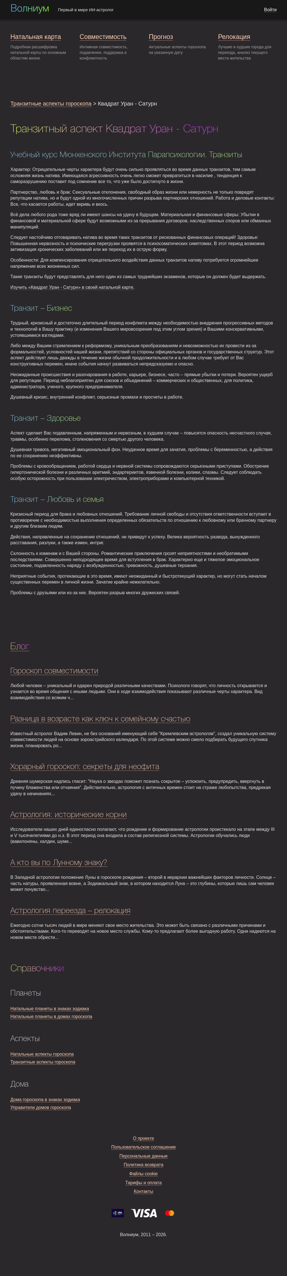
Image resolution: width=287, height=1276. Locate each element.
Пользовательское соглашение (143, 1147)
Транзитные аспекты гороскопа (50, 103)
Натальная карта (35, 36)
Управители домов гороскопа (40, 1107)
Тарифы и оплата (143, 1182)
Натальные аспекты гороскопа (42, 1054)
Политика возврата (143, 1164)
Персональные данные (143, 1156)
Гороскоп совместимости (54, 671)
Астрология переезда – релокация (70, 910)
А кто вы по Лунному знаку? (58, 862)
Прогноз (161, 36)
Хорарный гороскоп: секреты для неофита (84, 766)
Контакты (143, 1191)
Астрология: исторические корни (68, 814)
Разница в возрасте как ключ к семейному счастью (100, 719)
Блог (19, 646)
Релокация (234, 36)
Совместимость (103, 36)
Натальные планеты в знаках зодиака (49, 1008)
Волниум (29, 8)
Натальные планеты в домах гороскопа (51, 1016)
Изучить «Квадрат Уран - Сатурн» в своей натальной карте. (72, 287)
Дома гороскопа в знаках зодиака (45, 1099)
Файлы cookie (143, 1173)
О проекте (143, 1138)
